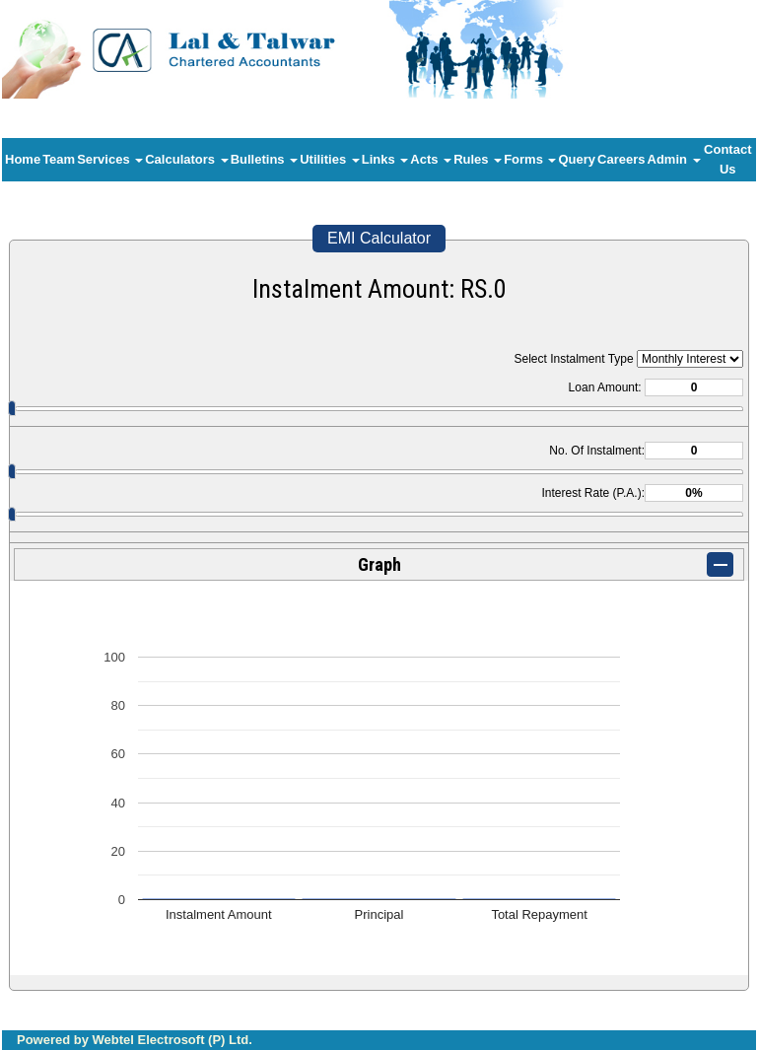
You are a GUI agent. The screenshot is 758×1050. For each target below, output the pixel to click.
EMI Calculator (379, 238)
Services (110, 159)
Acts (430, 159)
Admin (674, 159)
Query (576, 159)
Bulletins (265, 159)
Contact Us (727, 159)
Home (22, 159)
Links (385, 159)
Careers (621, 159)
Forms (530, 159)
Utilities (330, 159)
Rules (477, 159)
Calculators (186, 159)
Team (58, 159)
